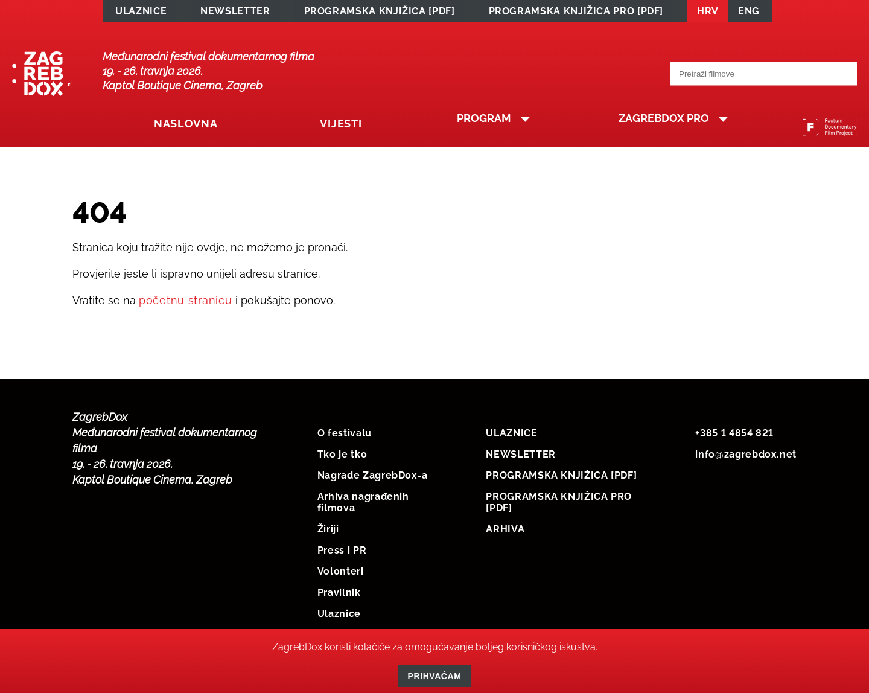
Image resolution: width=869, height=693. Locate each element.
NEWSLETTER (235, 13)
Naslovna (181, 129)
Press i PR (341, 552)
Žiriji (328, 531)
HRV (708, 13)
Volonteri (340, 574)
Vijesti (326, 129)
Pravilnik (339, 595)
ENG (749, 13)
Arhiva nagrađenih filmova (363, 504)
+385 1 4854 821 (734, 435)
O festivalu (344, 435)
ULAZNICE (141, 13)
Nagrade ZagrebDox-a (372, 478)
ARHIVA (505, 531)
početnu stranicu (185, 302)
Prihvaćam (435, 676)
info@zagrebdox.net (746, 456)
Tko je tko (342, 456)
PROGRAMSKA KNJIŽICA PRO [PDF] (576, 13)
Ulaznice (339, 616)
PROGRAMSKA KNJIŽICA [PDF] (379, 13)
